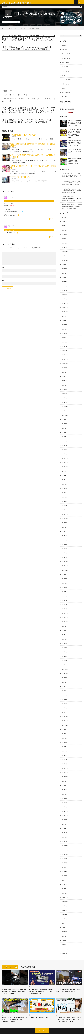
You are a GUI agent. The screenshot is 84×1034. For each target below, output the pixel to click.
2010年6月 (64, 863)
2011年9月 (64, 812)
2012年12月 (65, 761)
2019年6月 (64, 430)
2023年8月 (64, 218)
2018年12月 (65, 455)
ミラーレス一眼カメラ (67, 80)
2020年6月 (64, 379)
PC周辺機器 (65, 50)
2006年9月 (64, 943)
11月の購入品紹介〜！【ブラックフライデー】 (24, 136)
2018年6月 (64, 481)
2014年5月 (64, 689)
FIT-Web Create (27, 1030)
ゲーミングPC (65, 67)
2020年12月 (65, 354)
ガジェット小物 (14, 23)
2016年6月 (64, 583)
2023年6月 (64, 226)
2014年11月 (65, 663)
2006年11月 (65, 939)
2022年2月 (64, 294)
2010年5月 (64, 867)
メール (4, 275)
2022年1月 (64, 299)
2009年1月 (64, 922)
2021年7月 (64, 324)
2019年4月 (64, 438)
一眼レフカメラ (66, 84)
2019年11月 (65, 409)
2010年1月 (64, 884)
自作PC (63, 89)
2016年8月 (64, 574)
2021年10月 (65, 311)
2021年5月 (64, 332)
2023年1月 (64, 248)
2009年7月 (64, 901)
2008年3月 (64, 935)
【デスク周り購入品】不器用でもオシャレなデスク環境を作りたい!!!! (74, 151)
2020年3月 (64, 392)
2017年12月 (65, 506)
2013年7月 (64, 731)
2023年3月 (64, 239)
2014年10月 (65, 667)
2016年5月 (64, 587)
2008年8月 (64, 926)
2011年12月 (65, 803)
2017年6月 (64, 532)
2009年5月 (64, 909)
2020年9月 (64, 366)
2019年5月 (64, 434)
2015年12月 (65, 608)
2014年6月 (64, 684)
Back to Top (42, 1022)
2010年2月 (64, 879)
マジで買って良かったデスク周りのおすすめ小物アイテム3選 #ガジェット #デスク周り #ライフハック (71, 175)
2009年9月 (64, 896)
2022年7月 (64, 273)
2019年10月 (65, 413)
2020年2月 (64, 396)
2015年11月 (65, 612)
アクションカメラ (66, 55)
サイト (4, 281)
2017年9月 (64, 519)
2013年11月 (65, 714)
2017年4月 (64, 540)
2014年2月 (64, 701)
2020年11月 (65, 358)
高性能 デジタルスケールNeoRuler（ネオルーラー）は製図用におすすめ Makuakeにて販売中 (14, 1011)
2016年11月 (65, 561)
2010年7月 (64, 858)
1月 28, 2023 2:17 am (9, 202)
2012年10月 (65, 769)
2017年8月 (64, 523)
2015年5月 (64, 638)
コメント (4, 252)
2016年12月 (65, 557)
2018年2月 (64, 498)
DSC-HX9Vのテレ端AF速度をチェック (21, 178)
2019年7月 (64, 426)
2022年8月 (64, 269)
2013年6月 (64, 735)
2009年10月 (65, 892)
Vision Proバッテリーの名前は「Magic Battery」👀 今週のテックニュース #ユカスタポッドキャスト (41, 982)
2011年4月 (64, 824)
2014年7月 (64, 680)
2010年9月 (64, 850)
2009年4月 (64, 913)
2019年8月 (64, 422)
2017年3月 (64, 544)
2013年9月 (64, 723)
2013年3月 (64, 748)
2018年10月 (65, 464)
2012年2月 (64, 799)
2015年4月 (64, 642)
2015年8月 (64, 625)
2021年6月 (64, 328)
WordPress (42, 1030)
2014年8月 (64, 676)
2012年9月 (64, 773)
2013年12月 (65, 710)
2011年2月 (64, 833)
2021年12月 (65, 303)
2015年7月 (64, 629)
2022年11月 (65, 256)
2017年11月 (65, 511)
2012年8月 (64, 778)
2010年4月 (64, 871)
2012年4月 (64, 790)
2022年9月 (64, 265)
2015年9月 (64, 621)
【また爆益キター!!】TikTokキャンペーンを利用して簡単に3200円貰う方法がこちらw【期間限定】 (28, 49)
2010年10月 (65, 846)
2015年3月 (64, 646)
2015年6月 (64, 634)
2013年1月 (64, 757)
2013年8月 (64, 727)
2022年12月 (65, 252)
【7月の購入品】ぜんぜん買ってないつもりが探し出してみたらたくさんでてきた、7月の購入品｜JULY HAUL (69, 1011)
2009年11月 (65, 888)
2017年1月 (64, 553)
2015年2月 (64, 650)
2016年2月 (64, 600)
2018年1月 (64, 502)
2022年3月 (64, 290)
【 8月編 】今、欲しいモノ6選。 (40, 1008)
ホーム (63, 76)
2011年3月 (64, 829)
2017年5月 (64, 536)
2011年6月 (64, 820)
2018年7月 (64, 477)
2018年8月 (64, 472)
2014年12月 (65, 659)
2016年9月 (64, 570)
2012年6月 (64, 786)
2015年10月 (65, 617)
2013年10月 (65, 718)
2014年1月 (64, 706)
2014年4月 (64, 693)
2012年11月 (65, 765)
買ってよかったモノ (67, 93)
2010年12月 (65, 837)
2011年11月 (65, 807)
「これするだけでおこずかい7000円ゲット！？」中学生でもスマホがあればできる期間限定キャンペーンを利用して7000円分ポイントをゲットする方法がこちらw (28, 40)
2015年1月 (64, 655)
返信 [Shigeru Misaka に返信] (51, 238)
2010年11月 (65, 841)
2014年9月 (64, 672)
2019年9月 (64, 417)
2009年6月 (64, 905)
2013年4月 (64, 744)
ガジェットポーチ (66, 59)
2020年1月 (64, 400)
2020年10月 (65, 362)
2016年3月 (64, 595)
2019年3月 (64, 443)
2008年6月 (64, 930)
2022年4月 (64, 286)
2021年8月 (64, 320)
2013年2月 (64, 752)
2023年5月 (64, 231)
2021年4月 (64, 337)
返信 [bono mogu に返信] (51, 220)
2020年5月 (64, 383)
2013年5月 (64, 740)
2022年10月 (65, 260)
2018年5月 (64, 485)
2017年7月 (64, 528)
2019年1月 (64, 451)
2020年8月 (64, 371)
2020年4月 (64, 388)
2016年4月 (64, 591)
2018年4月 (64, 489)
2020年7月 (64, 375)
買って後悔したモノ (67, 97)
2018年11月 (65, 460)
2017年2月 (64, 549)
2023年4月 (64, 235)
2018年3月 (64, 494)
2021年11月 (65, 307)
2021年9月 (64, 316)
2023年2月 (64, 243)
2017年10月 (65, 515)
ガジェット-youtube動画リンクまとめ (22, 1028)
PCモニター (65, 46)
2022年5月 (64, 282)
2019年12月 (65, 405)
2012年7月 (64, 782)
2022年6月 (64, 277)
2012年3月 (64, 795)
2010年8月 (64, 854)
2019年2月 (64, 447)
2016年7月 (64, 578)
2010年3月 (64, 875)
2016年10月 (65, 566)
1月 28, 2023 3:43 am (9, 231)
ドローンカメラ (66, 72)
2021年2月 (64, 345)
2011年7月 (64, 816)
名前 (3, 268)
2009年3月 (64, 918)
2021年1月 (64, 349)
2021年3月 (64, 341)
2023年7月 (64, 222)
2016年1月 (64, 604)
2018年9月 (64, 468)
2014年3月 (64, 697)
